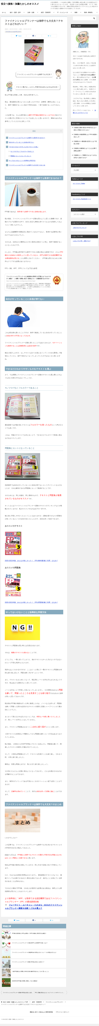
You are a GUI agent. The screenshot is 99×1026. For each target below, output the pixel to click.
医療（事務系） (89, 12)
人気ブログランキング (79, 227)
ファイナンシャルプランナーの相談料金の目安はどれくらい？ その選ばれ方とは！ (34, 954)
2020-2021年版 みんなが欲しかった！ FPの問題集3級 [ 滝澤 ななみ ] (31, 604)
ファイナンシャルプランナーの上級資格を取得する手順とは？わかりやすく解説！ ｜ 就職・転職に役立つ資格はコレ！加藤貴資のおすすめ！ (28, 279)
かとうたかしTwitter (79, 183)
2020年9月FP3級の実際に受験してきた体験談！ (25, 983)
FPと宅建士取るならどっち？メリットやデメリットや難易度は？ (51, 995)
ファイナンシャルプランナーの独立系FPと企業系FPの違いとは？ (30, 945)
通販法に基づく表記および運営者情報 (41, 1014)
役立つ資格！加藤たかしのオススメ (24, 3)
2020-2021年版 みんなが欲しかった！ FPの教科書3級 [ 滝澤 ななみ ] (31, 563)
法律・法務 (30, 12)
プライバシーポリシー (62, 1014)
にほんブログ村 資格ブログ (81, 241)
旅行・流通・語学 (15, 12)
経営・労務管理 (45, 12)
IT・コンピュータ (62, 12)
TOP (15, 1004)
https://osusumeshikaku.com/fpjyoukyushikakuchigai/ (20, 283)
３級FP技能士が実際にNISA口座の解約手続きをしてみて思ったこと (30, 973)
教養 (76, 12)
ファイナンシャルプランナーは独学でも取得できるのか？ (27, 138)
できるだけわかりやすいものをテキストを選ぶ (23, 147)
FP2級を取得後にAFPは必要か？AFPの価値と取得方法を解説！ (29, 935)
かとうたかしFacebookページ (82, 199)
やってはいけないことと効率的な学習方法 (22, 160)
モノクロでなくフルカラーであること (22, 151)
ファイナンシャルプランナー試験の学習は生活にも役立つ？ (28, 964)
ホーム (4, 12)
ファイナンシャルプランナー (13, 31)
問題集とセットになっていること (20, 156)
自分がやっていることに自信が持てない (21, 142)
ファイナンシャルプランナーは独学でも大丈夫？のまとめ (27, 165)
